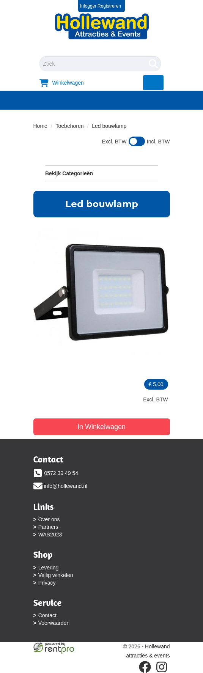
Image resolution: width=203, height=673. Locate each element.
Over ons (49, 519)
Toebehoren (70, 126)
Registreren (109, 6)
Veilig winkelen (55, 575)
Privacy (47, 583)
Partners (48, 527)
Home (40, 126)
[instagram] (161, 667)
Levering (48, 568)
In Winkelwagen (101, 427)
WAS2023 (50, 534)
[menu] (153, 82)
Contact (47, 615)
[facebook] (145, 667)
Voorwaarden (54, 623)
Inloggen (89, 6)
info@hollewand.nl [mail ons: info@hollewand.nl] (66, 486)
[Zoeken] (153, 63)
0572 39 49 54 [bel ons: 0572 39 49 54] (61, 473)
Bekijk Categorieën (101, 173)
